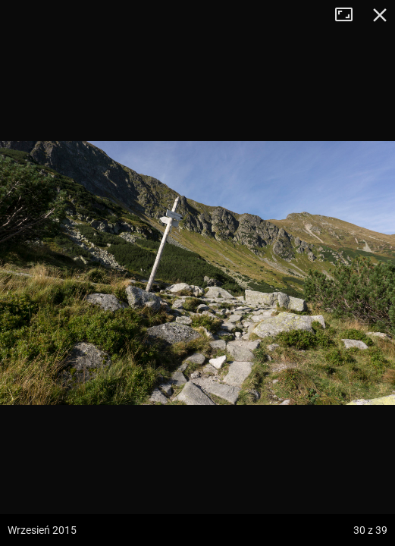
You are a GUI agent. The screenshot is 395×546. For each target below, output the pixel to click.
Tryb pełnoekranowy (349, 15)
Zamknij (380, 15)
